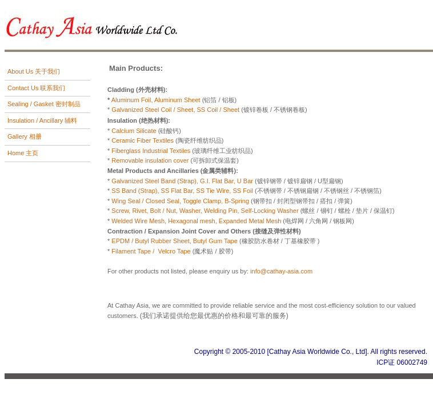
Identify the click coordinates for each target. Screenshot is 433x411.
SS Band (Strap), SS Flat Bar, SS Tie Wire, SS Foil (183, 190)
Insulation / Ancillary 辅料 (42, 120)
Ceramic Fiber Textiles (143, 140)
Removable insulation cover (150, 160)
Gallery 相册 (24, 136)
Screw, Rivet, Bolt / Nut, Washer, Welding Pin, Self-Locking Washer (204, 210)
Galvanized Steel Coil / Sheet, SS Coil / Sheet (176, 109)
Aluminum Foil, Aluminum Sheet (156, 99)
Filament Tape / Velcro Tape (150, 251)
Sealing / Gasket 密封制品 (44, 103)
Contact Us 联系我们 (36, 87)
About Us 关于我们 (33, 71)
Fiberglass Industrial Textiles (150, 150)
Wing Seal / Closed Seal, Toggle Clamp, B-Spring (181, 201)
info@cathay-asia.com (281, 271)
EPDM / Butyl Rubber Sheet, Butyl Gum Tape (174, 240)
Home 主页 (22, 153)
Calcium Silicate (133, 130)
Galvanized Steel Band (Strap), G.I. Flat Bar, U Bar (181, 181)
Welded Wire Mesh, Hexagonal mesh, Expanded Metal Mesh (196, 220)
